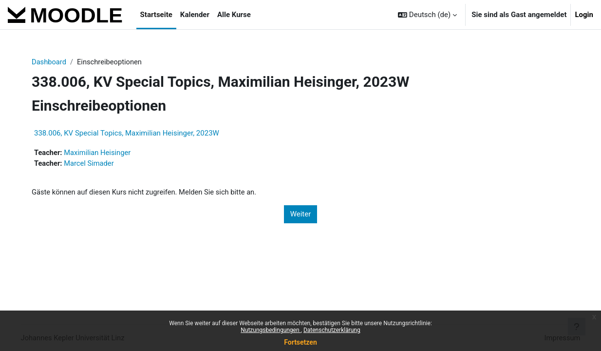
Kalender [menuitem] (194, 14)
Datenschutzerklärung (331, 330)
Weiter (300, 215)
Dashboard (52, 62)
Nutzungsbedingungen (270, 330)
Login (584, 14)
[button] (427, 14)
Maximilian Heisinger (102, 153)
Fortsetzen (300, 342)
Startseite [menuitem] (156, 14)
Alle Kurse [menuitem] (234, 14)
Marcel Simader (93, 163)
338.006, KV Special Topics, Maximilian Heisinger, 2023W (129, 133)
